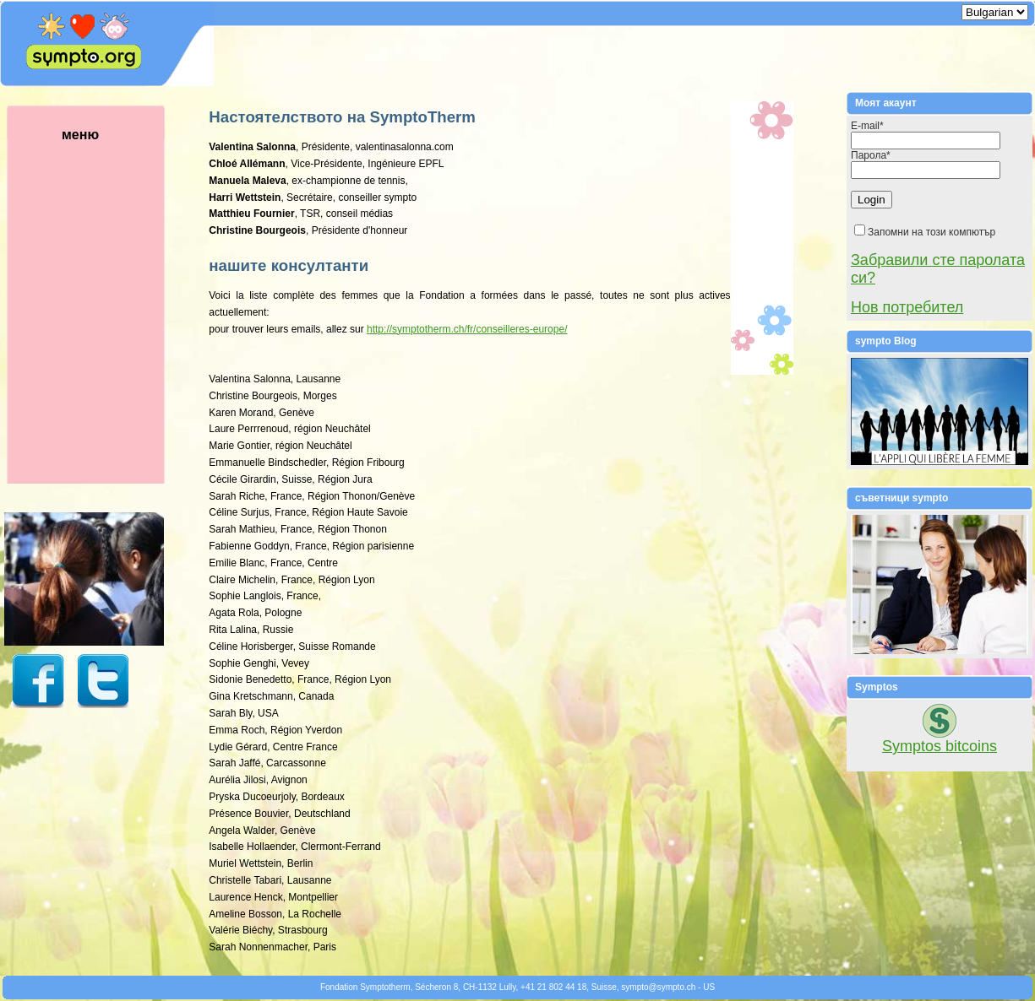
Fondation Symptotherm (365, 987)
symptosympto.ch (658, 987)
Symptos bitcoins (939, 746)
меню (106, 305)
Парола (871, 155)
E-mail (867, 126)
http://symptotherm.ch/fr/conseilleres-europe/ (467, 329)
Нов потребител (907, 307)
